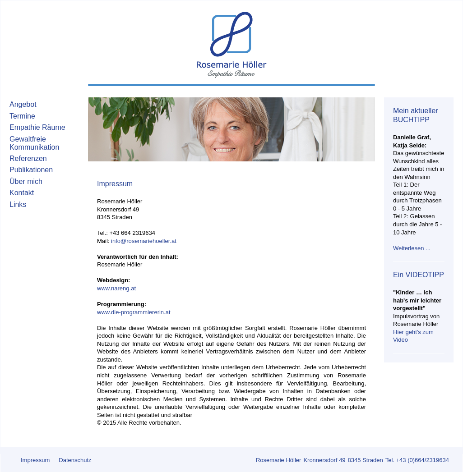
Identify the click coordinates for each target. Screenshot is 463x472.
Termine (22, 116)
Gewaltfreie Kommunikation (34, 143)
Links (17, 204)
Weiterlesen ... (412, 248)
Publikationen (31, 170)
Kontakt (21, 193)
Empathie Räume (37, 127)
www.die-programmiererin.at (134, 312)
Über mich (25, 181)
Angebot (23, 104)
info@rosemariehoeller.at (143, 241)
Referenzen (28, 158)
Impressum (35, 460)
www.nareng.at (116, 288)
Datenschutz (75, 460)
